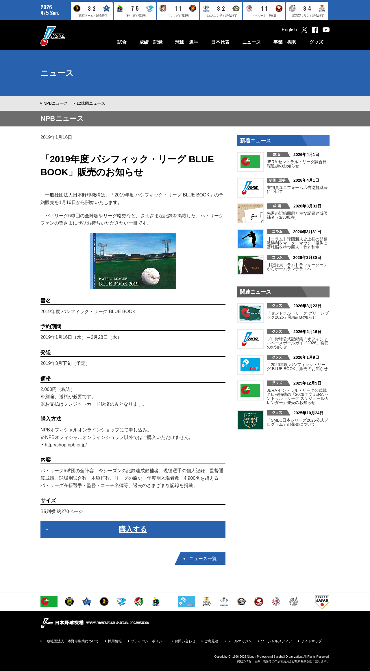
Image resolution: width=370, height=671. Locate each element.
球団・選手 (186, 42)
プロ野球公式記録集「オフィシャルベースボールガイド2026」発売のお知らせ (297, 343)
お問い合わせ (185, 641)
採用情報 (115, 641)
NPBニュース (55, 103)
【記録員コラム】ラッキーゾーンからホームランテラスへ (297, 266)
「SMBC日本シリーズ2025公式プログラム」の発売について (297, 422)
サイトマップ (311, 641)
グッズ (316, 42)
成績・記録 (150, 42)
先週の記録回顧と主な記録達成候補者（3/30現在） (297, 215)
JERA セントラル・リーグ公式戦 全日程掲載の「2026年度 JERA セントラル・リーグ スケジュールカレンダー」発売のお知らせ (298, 396)
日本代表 (220, 42)
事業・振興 (285, 42)
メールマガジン (239, 641)
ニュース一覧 (203, 558)
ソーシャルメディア (276, 641)
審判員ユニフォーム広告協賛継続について (297, 189)
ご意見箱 (211, 641)
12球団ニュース (91, 103)
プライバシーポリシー (148, 641)
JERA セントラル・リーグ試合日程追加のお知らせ (297, 163)
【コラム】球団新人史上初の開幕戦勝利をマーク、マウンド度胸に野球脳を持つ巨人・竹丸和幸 (297, 243)
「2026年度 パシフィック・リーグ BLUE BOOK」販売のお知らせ (297, 366)
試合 (122, 42)
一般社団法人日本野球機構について (71, 641)
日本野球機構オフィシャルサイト (67, 36)
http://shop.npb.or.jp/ (66, 444)
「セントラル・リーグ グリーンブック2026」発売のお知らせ (298, 315)
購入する (133, 529)
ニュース (251, 42)
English (289, 29)
